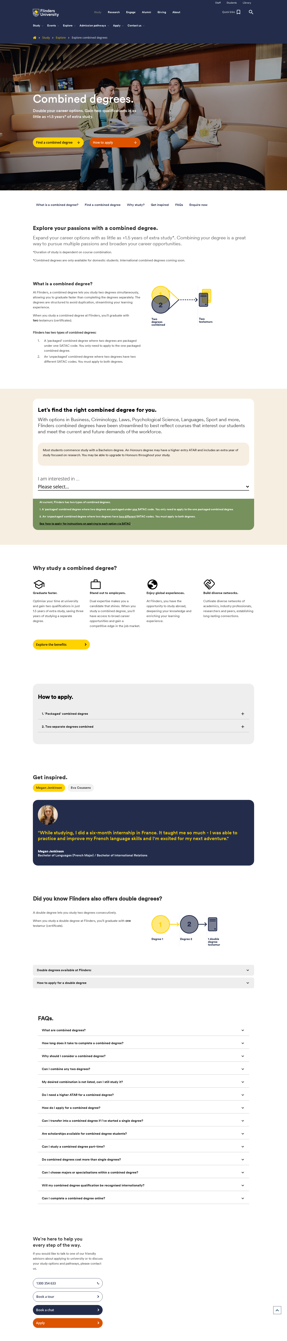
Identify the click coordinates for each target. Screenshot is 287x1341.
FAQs (179, 205)
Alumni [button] (146, 12)
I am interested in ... (59, 478)
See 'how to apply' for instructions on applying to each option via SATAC (85, 523)
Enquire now (198, 205)
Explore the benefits (61, 645)
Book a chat (67, 1310)
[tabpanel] (143, 830)
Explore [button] (69, 25)
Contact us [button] (136, 25)
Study (43, 37)
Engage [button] (131, 12)
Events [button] (53, 25)
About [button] (176, 12)
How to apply (115, 142)
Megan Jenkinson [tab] (49, 788)
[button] (231, 12)
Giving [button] (161, 12)
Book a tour (67, 1297)
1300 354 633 (67, 1283)
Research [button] (114, 12)
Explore (58, 37)
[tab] (143, 713)
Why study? (135, 205)
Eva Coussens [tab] (81, 788)
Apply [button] (118, 25)
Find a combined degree (58, 142)
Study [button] (97, 12)
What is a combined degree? (57, 205)
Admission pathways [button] (95, 25)
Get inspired (160, 205)
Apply (67, 1323)
